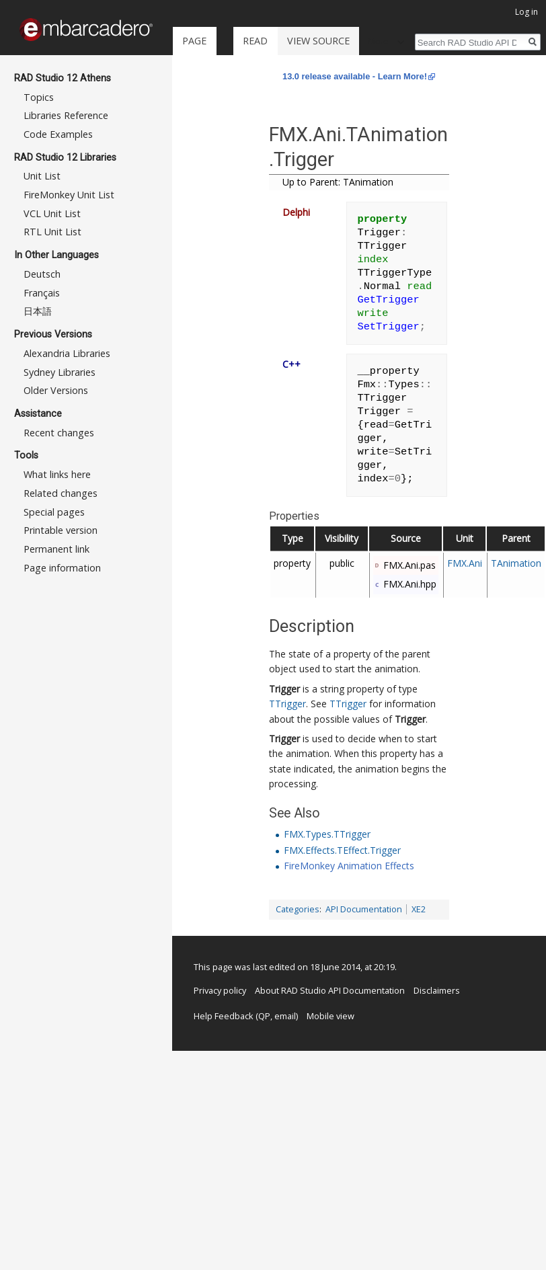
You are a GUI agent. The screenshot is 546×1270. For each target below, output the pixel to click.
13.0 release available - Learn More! (354, 76)
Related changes (61, 493)
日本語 (38, 311)
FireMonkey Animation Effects (349, 865)
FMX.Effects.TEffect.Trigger (342, 850)
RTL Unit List (52, 231)
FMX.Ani (464, 563)
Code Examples (58, 134)
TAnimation (516, 563)
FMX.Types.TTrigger (327, 834)
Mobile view (330, 1016)
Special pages (54, 512)
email (285, 1016)
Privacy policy (220, 990)
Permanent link (56, 549)
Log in (526, 11)
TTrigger (287, 703)
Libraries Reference (66, 115)
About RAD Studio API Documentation (330, 990)
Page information (62, 567)
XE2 (419, 909)
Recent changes (59, 432)
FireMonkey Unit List (69, 194)
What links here (57, 474)
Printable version (61, 530)
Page (194, 40)
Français (42, 292)
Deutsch (42, 274)
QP (264, 1016)
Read (255, 40)
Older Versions (56, 390)
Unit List (42, 175)
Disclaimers (437, 990)
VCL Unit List (52, 213)
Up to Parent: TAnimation (337, 181)
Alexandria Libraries (67, 353)
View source (318, 40)
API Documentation (363, 909)
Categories (297, 909)
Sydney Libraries (59, 372)
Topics (39, 97)
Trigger (284, 688)
